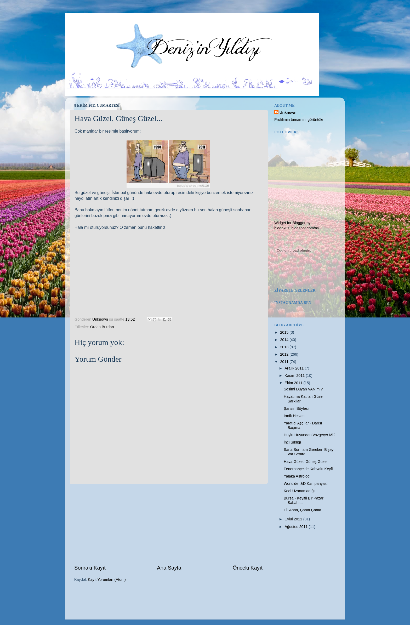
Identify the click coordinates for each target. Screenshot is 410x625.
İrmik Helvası (294, 416)
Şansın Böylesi (296, 408)
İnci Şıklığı (292, 442)
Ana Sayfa (169, 568)
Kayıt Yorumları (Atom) (107, 579)
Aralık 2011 (295, 368)
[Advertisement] (168, 524)
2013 (284, 347)
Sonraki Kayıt (90, 568)
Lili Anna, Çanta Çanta (302, 510)
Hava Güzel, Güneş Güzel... (307, 461)
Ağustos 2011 (297, 527)
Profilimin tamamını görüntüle (298, 119)
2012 (284, 354)
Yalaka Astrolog (297, 476)
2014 (284, 340)
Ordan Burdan (102, 327)
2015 (284, 332)
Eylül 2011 (294, 519)
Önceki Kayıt (248, 568)
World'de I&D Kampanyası (306, 483)
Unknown (288, 112)
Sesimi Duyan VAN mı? (303, 389)
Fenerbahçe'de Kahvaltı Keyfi (308, 469)
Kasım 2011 (295, 375)
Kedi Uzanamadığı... (301, 491)
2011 (284, 362)
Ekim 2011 (294, 383)
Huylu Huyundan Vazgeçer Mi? (309, 435)
